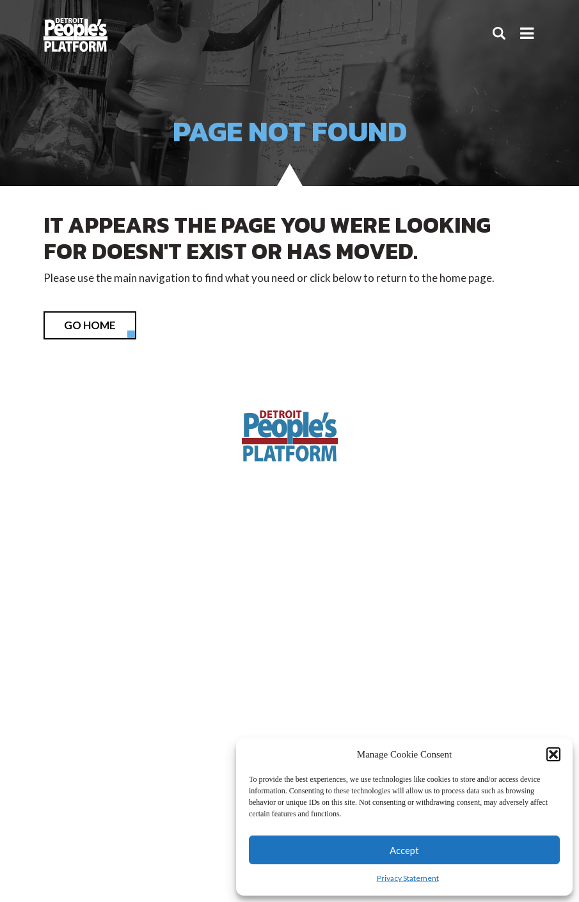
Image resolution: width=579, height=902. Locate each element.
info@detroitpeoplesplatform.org (289, 658)
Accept (404, 850)
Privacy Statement (408, 878)
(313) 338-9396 (289, 618)
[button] (553, 754)
